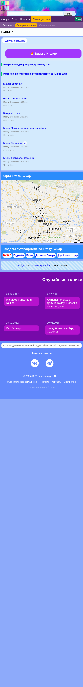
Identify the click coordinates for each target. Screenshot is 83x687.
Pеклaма (44, 382)
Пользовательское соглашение (21, 382)
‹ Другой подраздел (15, 40)
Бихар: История (11, 113)
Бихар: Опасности (12, 143)
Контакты (56, 382)
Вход (78, 19)
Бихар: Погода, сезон (15, 98)
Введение (8, 25)
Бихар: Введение (13, 84)
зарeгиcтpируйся (41, 265)
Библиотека (70, 382)
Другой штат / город (67, 255)
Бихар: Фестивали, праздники (18, 158)
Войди (21, 265)
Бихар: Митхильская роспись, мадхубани (24, 128)
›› (25, 143)
